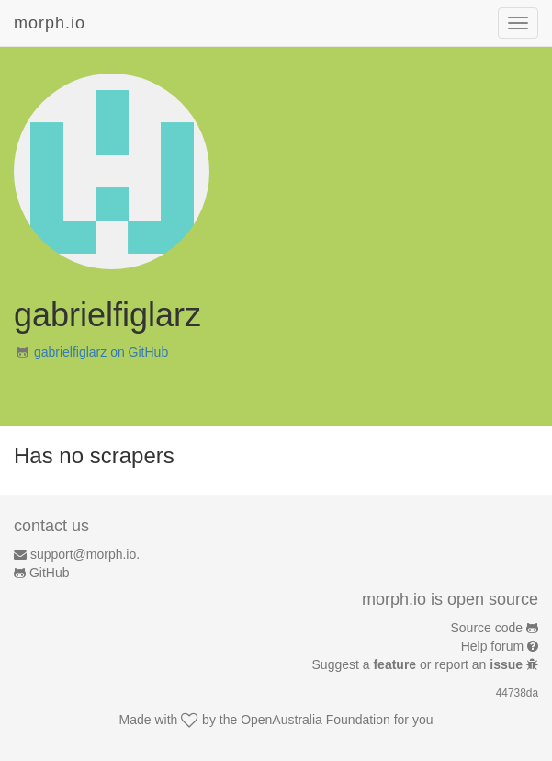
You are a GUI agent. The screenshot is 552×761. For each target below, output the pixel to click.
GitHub (49, 572)
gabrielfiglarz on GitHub (101, 352)
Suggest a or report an (419, 664)
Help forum (492, 646)
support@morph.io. (85, 554)
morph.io (49, 23)
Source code (487, 627)
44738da (517, 693)
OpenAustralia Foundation (315, 719)
